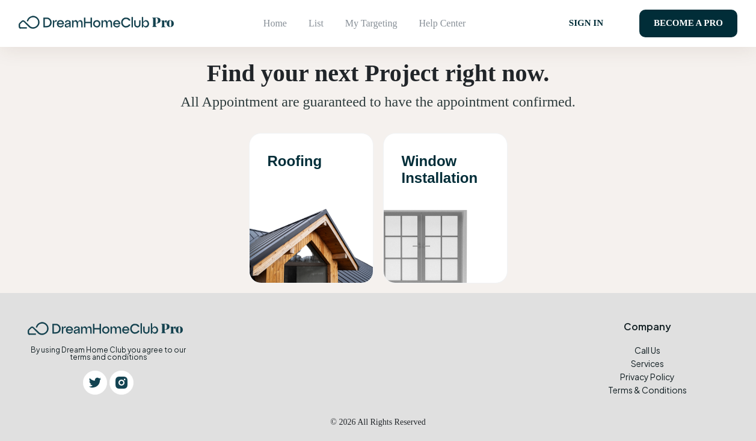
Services (647, 363)
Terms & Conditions (647, 389)
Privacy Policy (647, 376)
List (316, 23)
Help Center (442, 23)
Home (275, 23)
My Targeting (371, 23)
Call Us (647, 349)
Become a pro (688, 23)
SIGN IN (586, 23)
